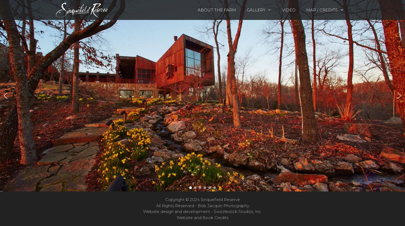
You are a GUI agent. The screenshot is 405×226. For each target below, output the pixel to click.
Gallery (262, 10)
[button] (202, 95)
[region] (202, 95)
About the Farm (217, 9)
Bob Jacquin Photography (223, 205)
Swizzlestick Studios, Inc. (238, 211)
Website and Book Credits (202, 217)
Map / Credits (327, 10)
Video (288, 9)
